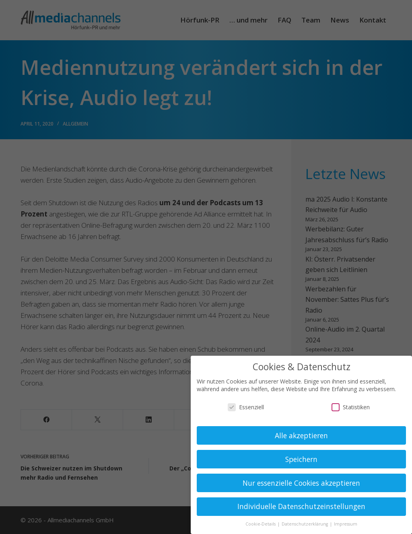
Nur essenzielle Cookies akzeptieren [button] (301, 483)
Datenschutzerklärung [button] (305, 524)
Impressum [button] (345, 524)
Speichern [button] (301, 459)
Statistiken (351, 407)
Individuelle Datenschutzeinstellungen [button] (301, 506)
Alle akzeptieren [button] (301, 435)
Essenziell (246, 407)
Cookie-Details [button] (261, 524)
